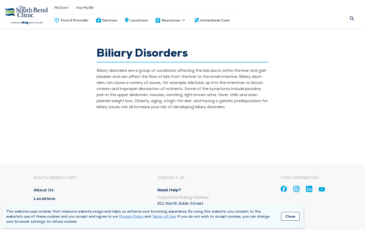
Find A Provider (74, 20)
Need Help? (169, 190)
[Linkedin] (309, 189)
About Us (44, 190)
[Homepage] (26, 14)
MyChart (61, 8)
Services (109, 20)
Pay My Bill (85, 8)
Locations (139, 20)
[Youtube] (322, 190)
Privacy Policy (131, 216)
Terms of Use (164, 216)
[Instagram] (296, 189)
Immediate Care (215, 20)
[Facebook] (284, 189)
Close (290, 216)
